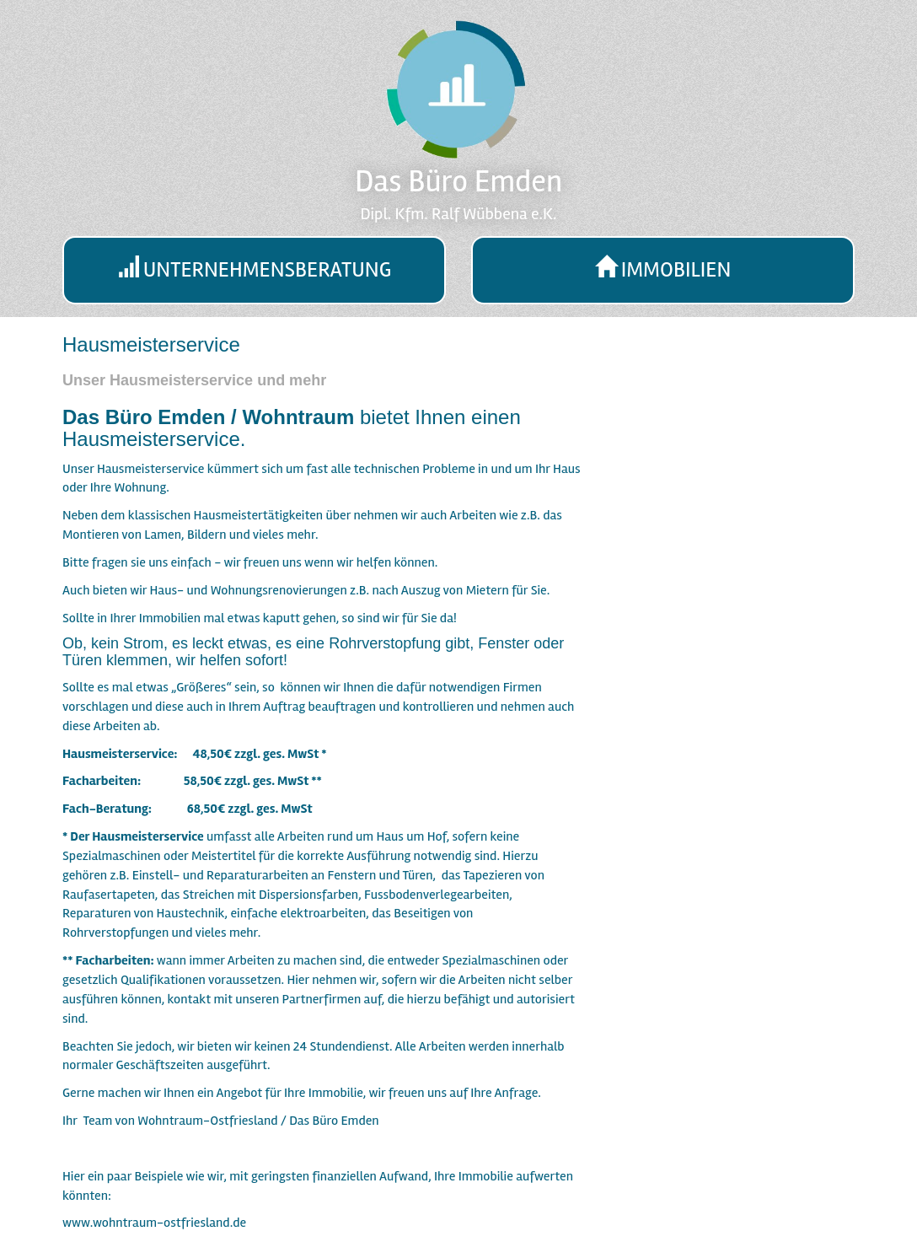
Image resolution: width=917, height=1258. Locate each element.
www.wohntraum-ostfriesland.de (154, 1222)
